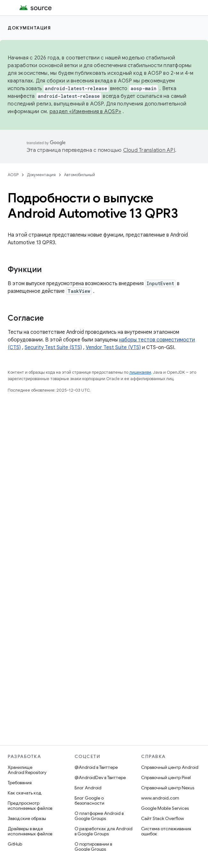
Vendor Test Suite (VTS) (113, 347)
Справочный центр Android (169, 767)
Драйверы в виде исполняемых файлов (30, 831)
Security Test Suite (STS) (53, 347)
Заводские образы (27, 818)
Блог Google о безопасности (89, 800)
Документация (29, 28)
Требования (20, 782)
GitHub (15, 844)
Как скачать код (25, 793)
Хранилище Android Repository (27, 769)
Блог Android (88, 788)
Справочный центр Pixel (166, 777)
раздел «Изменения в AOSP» (85, 111)
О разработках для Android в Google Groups (103, 831)
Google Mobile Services (165, 808)
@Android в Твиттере (96, 767)
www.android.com (160, 798)
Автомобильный (79, 174)
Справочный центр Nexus (167, 788)
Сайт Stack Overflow (162, 818)
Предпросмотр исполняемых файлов (30, 805)
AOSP (13, 174)
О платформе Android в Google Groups (99, 815)
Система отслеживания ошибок (166, 831)
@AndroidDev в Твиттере (100, 777)
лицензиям (140, 372)
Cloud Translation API (149, 150)
